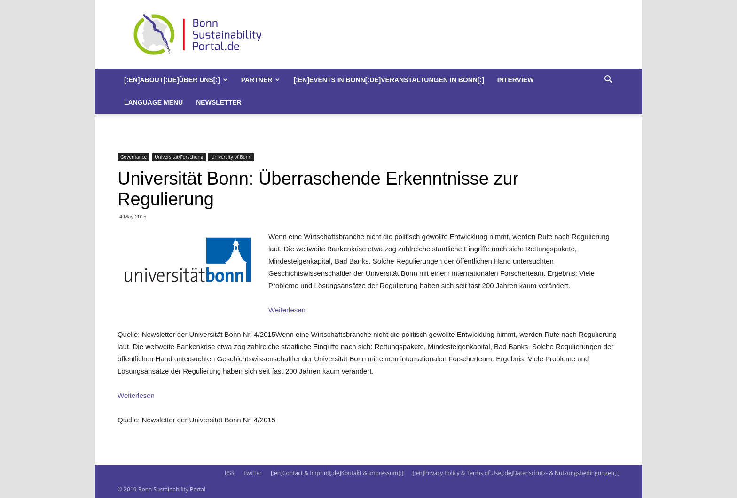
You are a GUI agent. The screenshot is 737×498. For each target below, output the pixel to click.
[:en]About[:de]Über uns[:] (175, 80)
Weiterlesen (287, 310)
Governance (133, 157)
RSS (230, 473)
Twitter (252, 473)
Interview (515, 80)
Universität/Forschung (179, 157)
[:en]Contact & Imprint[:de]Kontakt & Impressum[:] (337, 473)
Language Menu (153, 102)
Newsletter (218, 102)
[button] (608, 80)
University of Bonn (231, 157)
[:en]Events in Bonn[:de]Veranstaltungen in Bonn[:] (388, 80)
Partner (260, 80)
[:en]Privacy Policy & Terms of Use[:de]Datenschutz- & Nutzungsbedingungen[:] (516, 473)
